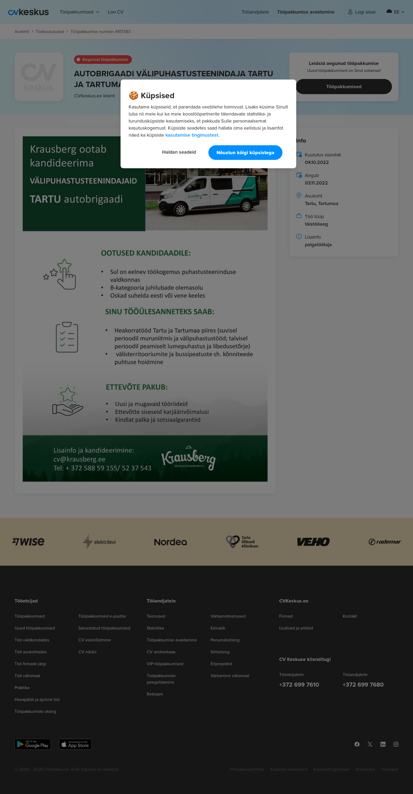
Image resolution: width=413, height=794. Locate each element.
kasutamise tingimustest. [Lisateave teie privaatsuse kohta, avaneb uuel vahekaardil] (192, 134)
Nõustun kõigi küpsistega (245, 152)
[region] (208, 124)
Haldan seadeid (179, 152)
